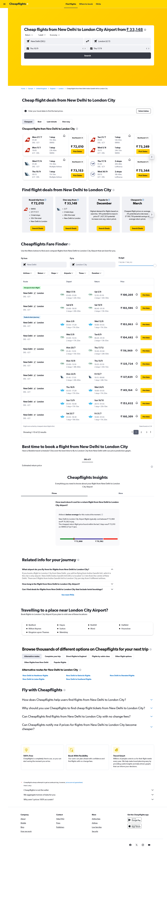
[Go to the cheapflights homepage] (19, 4)
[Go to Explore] (4, 28)
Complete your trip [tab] (53, 656)
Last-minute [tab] (52, 122)
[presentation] (145, 30)
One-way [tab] (67, 122)
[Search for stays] (4, 17)
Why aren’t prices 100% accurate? (89, 799)
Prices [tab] (54, 493)
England (53, 88)
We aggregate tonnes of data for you (89, 794)
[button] (4, 4)
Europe (31, 88)
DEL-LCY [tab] (88, 459)
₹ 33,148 (135, 29)
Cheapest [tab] (29, 122)
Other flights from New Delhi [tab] (37, 662)
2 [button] (141, 432)
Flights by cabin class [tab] (101, 656)
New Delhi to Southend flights (79, 679)
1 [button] (136, 432)
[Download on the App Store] (135, 826)
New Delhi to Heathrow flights (36, 675)
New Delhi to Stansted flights (122, 675)
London (61, 88)
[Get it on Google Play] (135, 820)
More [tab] (121, 493)
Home (24, 88)
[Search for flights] (4, 12)
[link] (38, 228)
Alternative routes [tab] (32, 656)
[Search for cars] (4, 23)
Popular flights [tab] (60, 662)
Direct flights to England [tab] (77, 656)
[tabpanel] (88, 525)
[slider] (155, 265)
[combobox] (30, 35)
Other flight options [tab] (124, 656)
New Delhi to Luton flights (34, 679)
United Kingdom (42, 88)
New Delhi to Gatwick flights (79, 675)
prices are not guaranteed (74, 782)
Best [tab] (40, 122)
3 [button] (147, 432)
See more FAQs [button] (68, 595)
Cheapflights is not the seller (89, 790)
